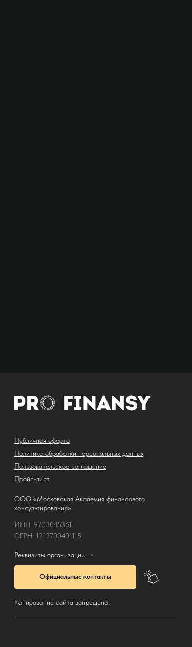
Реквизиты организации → (54, 555)
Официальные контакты (75, 576)
